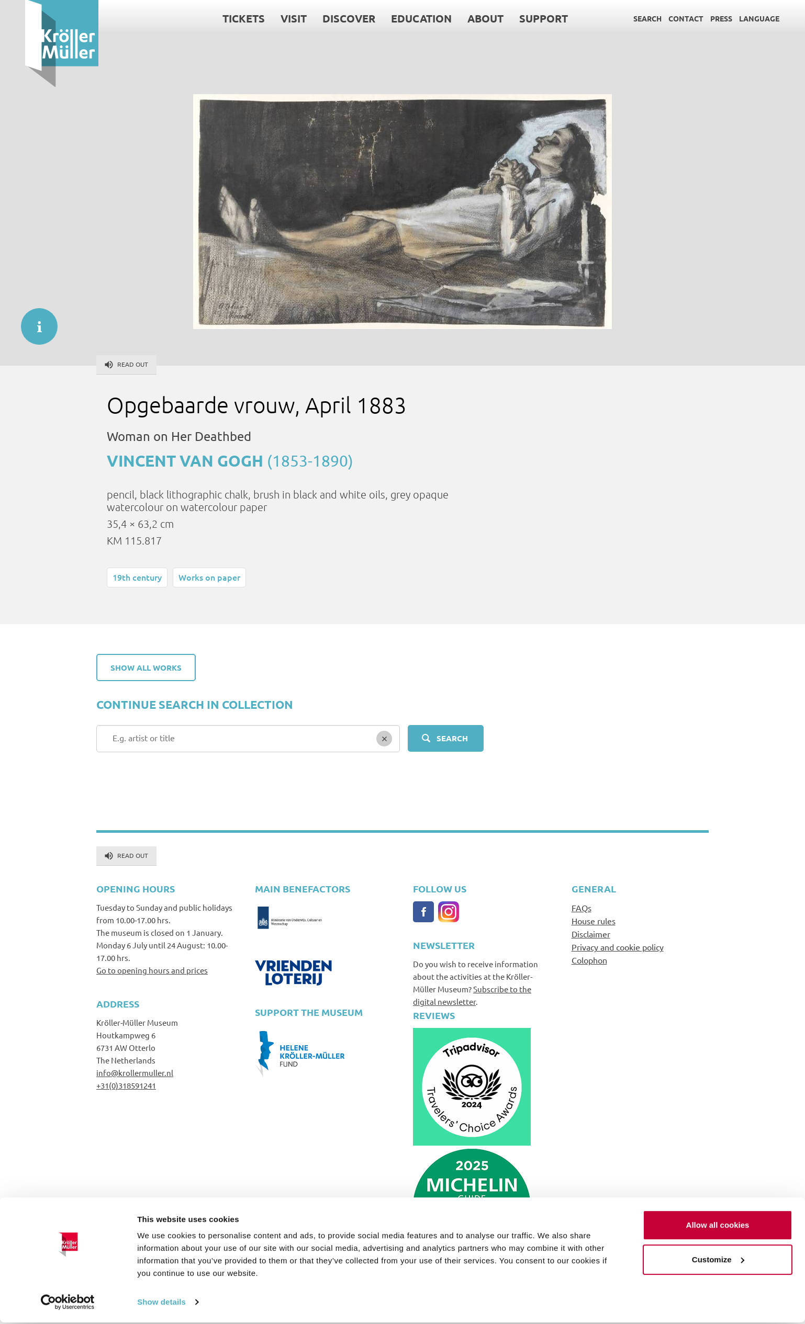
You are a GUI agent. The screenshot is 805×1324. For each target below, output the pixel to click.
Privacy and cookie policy (618, 947)
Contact (660, 18)
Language (734, 18)
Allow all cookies (718, 1226)
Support (518, 18)
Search (622, 18)
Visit (268, 18)
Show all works (146, 667)
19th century (137, 577)
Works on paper (209, 577)
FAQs (581, 907)
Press (696, 18)
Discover (323, 18)
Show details (161, 1303)
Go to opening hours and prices (152, 970)
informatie (34, 321)
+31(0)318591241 (126, 1085)
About (460, 18)
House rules (594, 920)
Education (396, 18)
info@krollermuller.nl (134, 1073)
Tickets (218, 18)
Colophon (589, 960)
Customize (718, 1260)
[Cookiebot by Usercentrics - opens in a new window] (68, 1303)
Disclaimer (591, 934)
